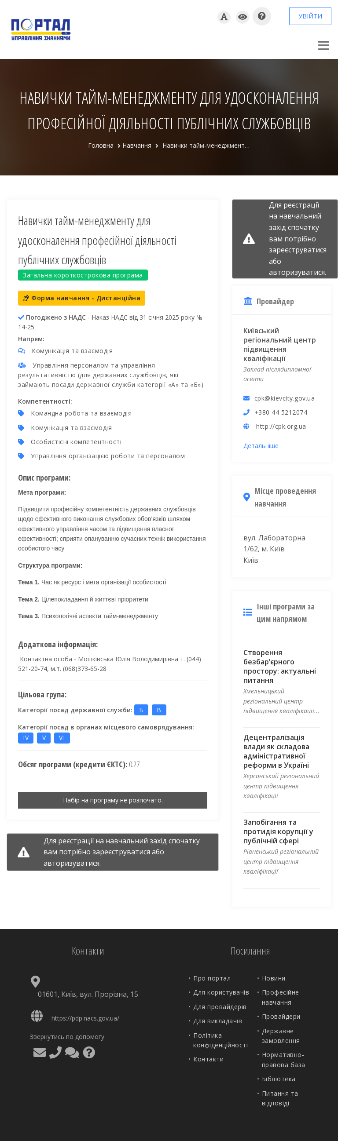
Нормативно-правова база (283, 1059)
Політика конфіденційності (220, 1040)
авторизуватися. (72, 863)
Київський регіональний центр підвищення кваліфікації (279, 344)
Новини (274, 978)
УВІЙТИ (310, 16)
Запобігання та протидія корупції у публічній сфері (278, 831)
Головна (101, 145)
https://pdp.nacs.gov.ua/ (85, 1018)
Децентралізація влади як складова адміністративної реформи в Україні (276, 751)
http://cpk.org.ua (281, 426)
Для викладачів (217, 1021)
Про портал (212, 978)
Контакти (208, 1059)
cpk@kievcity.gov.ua (284, 398)
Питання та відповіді (280, 1098)
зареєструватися (121, 852)
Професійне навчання (280, 997)
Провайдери (281, 1016)
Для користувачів (221, 992)
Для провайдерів (220, 1006)
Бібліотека (279, 1079)
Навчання (136, 145)
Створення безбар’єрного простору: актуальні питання (279, 666)
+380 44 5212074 (281, 412)
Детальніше (261, 445)
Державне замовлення (281, 1036)
